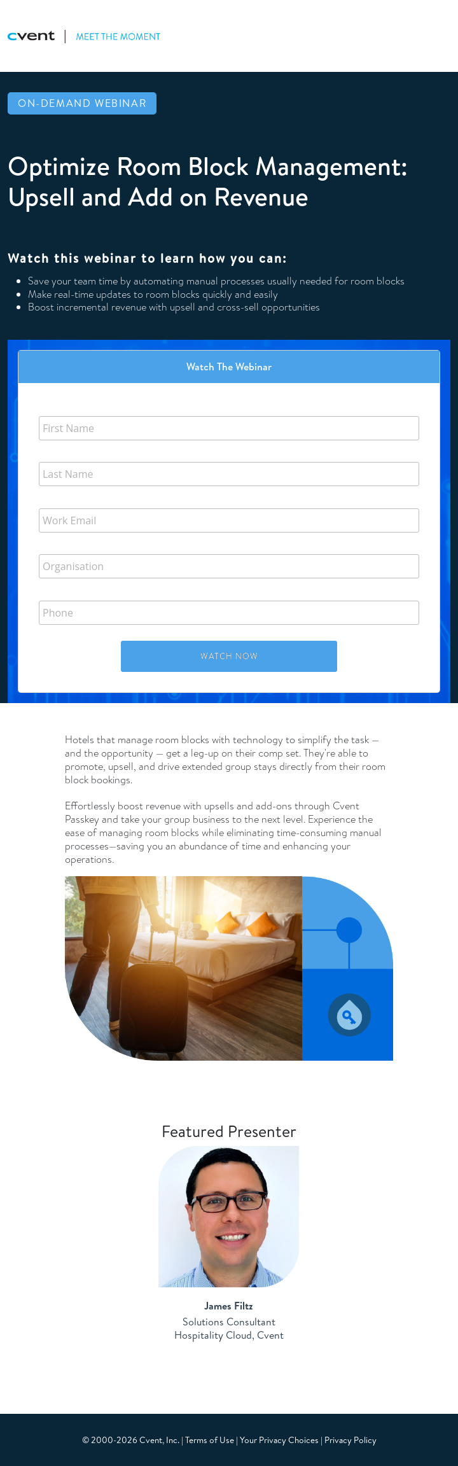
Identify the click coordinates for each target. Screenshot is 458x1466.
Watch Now (229, 656)
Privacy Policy (350, 1440)
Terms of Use (209, 1440)
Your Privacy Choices (279, 1440)
